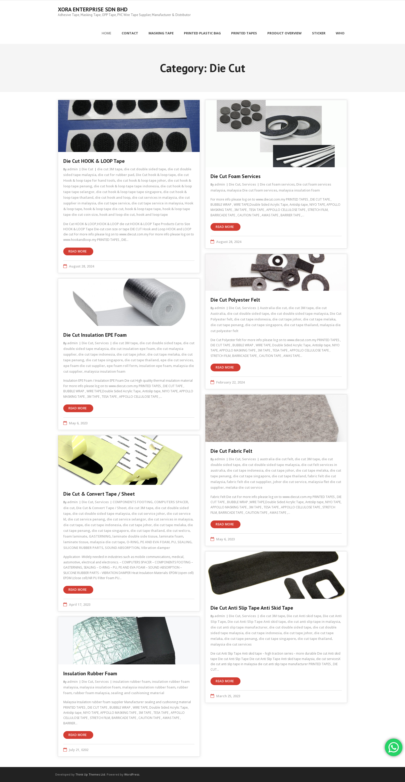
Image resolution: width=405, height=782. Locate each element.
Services (249, 184)
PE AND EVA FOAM (155, 541)
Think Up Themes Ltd (90, 774)
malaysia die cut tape (107, 541)
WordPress (131, 774)
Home (106, 32)
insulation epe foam (155, 365)
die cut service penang (86, 519)
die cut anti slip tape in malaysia (313, 621)
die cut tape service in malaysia (157, 203)
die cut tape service (114, 203)
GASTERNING (100, 536)
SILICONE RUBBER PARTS (83, 547)
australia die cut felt (276, 458)
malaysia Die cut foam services (252, 189)
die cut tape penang (227, 324)
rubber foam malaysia (91, 692)
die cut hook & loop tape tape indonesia (126, 185)
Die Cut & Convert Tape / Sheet (99, 493)
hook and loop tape (152, 214)
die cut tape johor (286, 319)
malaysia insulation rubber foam (148, 687)
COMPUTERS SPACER (171, 501)
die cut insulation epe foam (132, 348)
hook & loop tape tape (143, 208)
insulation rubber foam (131, 681)
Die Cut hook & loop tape (156, 174)
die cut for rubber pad (116, 174)
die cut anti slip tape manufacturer (239, 627)
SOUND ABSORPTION (122, 547)
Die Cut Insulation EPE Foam (95, 334)
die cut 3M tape (109, 168)
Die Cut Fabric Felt (231, 450)
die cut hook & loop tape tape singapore (129, 191)
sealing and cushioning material (137, 692)
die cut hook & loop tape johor (141, 180)
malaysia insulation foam (299, 189)
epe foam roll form (122, 365)
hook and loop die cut (117, 214)
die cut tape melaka (319, 319)
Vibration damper (155, 547)
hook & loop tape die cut (103, 208)
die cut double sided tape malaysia (299, 313)
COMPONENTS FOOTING (133, 501)
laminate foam (171, 536)
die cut (69, 507)
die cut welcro (178, 530)
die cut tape (73, 524)
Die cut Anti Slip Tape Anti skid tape (252, 607)
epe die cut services (176, 359)
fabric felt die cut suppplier (249, 481)
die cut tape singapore (263, 324)
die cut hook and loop (112, 197)
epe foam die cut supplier (84, 365)
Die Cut (87, 168)
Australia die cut (273, 307)
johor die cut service (290, 481)
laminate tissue (75, 541)
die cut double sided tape (145, 168)
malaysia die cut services (231, 644)
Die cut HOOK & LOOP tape (94, 160)
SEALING (184, 541)
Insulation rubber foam (90, 673)
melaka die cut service (243, 487)
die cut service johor (148, 513)
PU (173, 541)
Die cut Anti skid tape (304, 615)
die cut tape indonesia (252, 319)
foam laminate (75, 536)
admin (72, 168)
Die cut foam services (236, 176)
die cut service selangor (126, 519)
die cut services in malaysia (154, 197)
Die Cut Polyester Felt (235, 299)
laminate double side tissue (135, 536)
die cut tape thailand (301, 324)
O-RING (133, 541)
